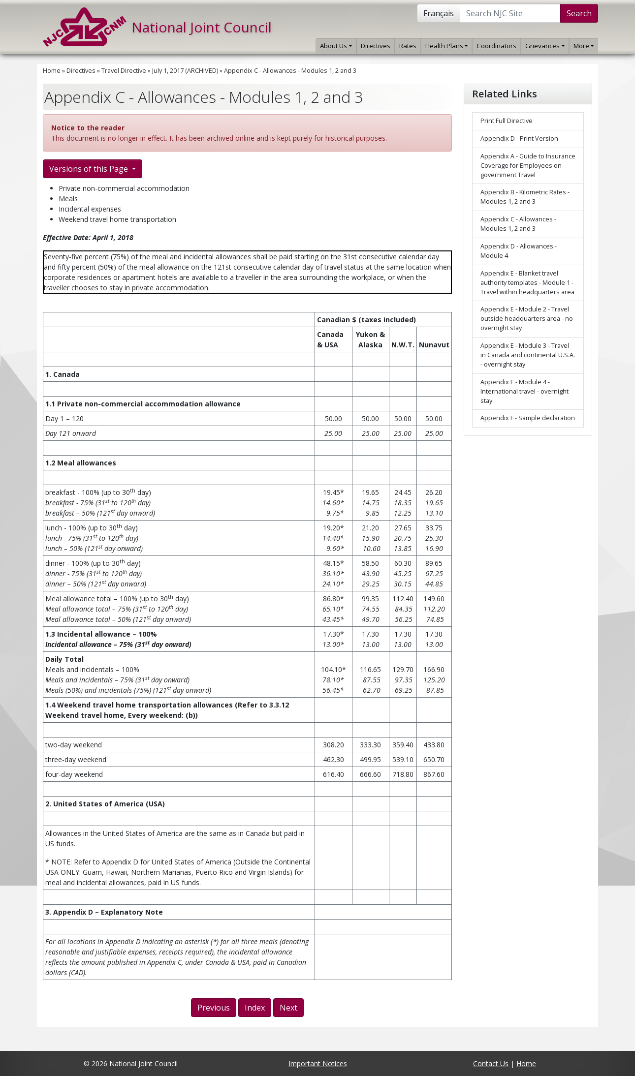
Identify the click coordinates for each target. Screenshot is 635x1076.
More (583, 45)
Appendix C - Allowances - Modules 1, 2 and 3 (290, 70)
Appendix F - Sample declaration (527, 418)
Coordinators (496, 45)
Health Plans (446, 45)
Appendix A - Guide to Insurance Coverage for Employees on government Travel (527, 165)
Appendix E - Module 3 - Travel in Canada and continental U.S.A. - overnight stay (527, 355)
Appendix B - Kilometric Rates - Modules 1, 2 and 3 (525, 197)
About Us (335, 45)
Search (579, 13)
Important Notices (317, 1063)
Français (438, 13)
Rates (407, 45)
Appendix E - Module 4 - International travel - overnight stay (524, 391)
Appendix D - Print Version (519, 138)
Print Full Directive (506, 121)
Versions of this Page (89, 168)
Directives (375, 45)
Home (52, 70)
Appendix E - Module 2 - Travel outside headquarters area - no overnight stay (526, 318)
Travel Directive (123, 70)
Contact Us (490, 1063)
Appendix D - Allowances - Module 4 (518, 251)
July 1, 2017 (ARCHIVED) (185, 70)
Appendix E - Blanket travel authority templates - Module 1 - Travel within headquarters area (527, 282)
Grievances (544, 45)
